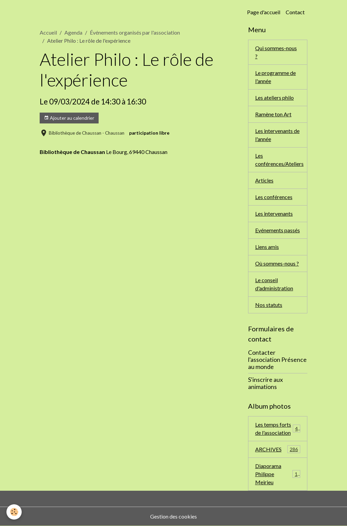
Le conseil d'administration (274, 284)
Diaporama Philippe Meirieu (277, 474)
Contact (295, 12)
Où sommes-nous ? (277, 263)
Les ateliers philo (274, 97)
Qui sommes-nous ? (276, 52)
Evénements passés (277, 230)
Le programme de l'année (275, 77)
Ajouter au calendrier (69, 118)
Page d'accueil (263, 12)
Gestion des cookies (173, 516)
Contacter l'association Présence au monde (277, 359)
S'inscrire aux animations (265, 383)
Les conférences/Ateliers (279, 159)
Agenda (73, 32)
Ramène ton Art (273, 114)
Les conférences (273, 197)
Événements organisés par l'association (135, 32)
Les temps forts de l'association (278, 428)
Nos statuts (268, 304)
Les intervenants (274, 213)
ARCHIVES (277, 449)
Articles (264, 180)
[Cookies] (14, 512)
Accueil (48, 32)
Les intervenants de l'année (277, 135)
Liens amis (267, 246)
